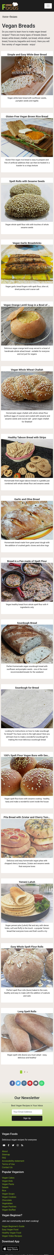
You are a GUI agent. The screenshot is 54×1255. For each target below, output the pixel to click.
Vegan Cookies (9, 1197)
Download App (10, 1241)
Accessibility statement (13, 1161)
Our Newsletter (26, 1098)
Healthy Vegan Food (11, 1233)
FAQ (4, 1157)
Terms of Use (8, 1164)
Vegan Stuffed (9, 1210)
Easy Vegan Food (10, 1229)
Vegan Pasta (8, 1184)
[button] (12, 1083)
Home (5, 16)
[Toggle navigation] (48, 6)
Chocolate (7, 1200)
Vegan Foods (10, 1134)
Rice (4, 1190)
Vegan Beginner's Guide (13, 1226)
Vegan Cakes (8, 1178)
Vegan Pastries (9, 1206)
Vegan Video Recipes (12, 1236)
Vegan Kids (7, 1181)
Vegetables (7, 1203)
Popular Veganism (13, 1172)
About (5, 1151)
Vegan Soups (8, 1194)
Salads (5, 1187)
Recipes (13, 16)
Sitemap (6, 1154)
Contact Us (7, 1167)
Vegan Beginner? (12, 1215)
